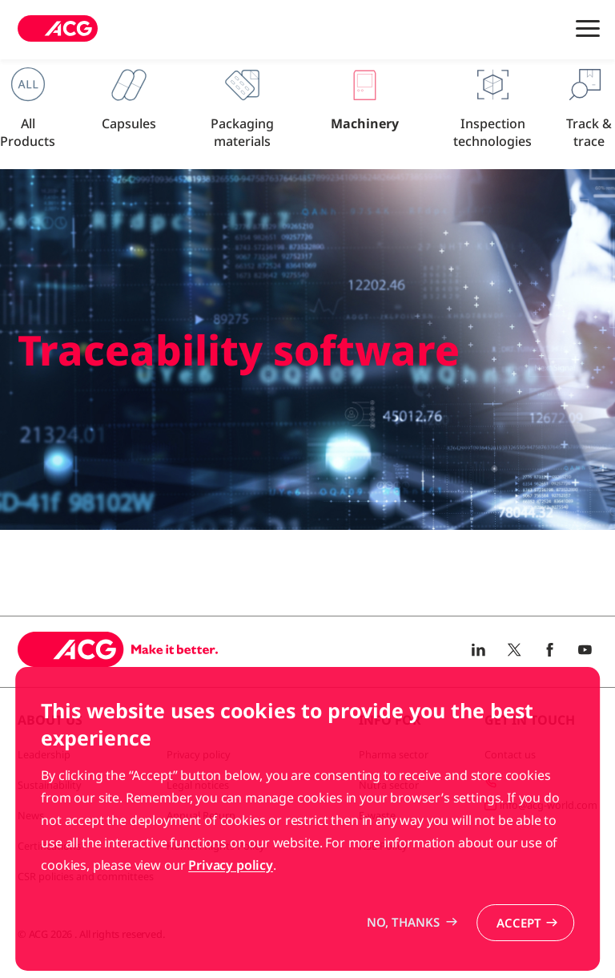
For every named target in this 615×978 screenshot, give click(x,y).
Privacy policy (230, 910)
